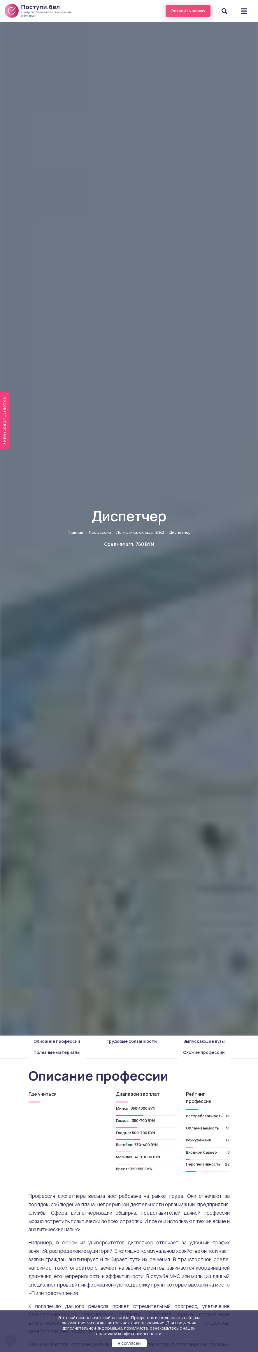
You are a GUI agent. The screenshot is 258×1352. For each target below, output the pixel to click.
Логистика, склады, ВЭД (140, 532)
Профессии (100, 532)
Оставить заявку (188, 10)
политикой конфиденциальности (128, 1333)
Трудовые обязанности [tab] (131, 1041)
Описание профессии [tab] (57, 1041)
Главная (75, 532)
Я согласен (129, 1343)
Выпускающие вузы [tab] (204, 1041)
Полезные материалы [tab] (57, 1052)
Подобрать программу (5, 420)
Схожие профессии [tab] (204, 1052)
